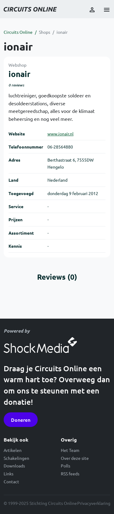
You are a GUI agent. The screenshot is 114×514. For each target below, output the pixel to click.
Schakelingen (16, 458)
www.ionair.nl (60, 133)
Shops (44, 32)
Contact (11, 481)
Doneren (20, 419)
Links (8, 473)
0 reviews (16, 85)
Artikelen (13, 450)
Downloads (14, 465)
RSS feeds (70, 473)
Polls (65, 465)
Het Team (70, 450)
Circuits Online (18, 32)
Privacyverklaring (93, 503)
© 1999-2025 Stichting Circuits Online (40, 503)
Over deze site (75, 458)
